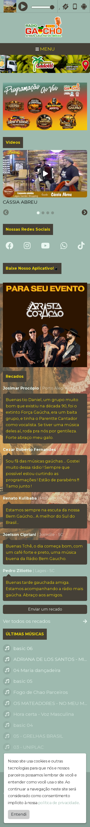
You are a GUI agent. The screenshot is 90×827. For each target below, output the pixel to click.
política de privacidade (58, 803)
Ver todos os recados (45, 621)
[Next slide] (84, 212)
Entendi (18, 814)
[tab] (38, 212)
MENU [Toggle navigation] (45, 49)
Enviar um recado (45, 609)
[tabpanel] (45, 178)
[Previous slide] (6, 212)
